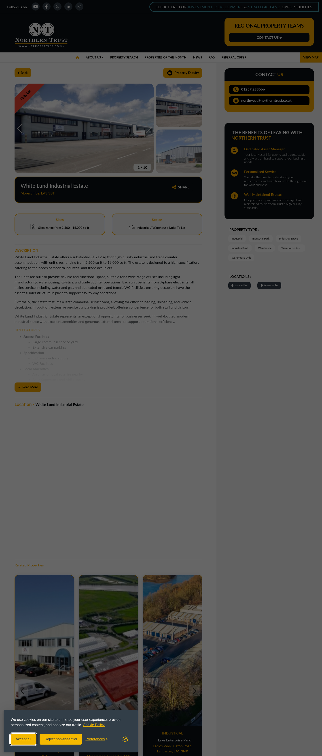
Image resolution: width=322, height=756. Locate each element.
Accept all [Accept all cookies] (23, 739)
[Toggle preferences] (96, 739)
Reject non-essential (60, 739)
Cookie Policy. (94, 725)
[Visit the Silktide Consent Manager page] (125, 739)
